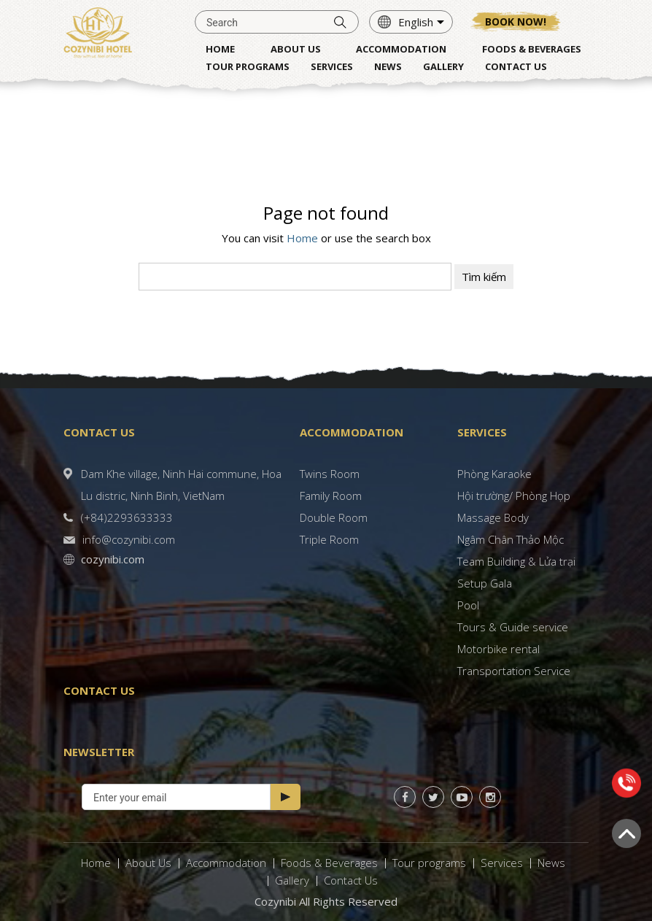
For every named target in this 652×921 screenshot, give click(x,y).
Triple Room (329, 539)
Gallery (292, 880)
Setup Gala (484, 583)
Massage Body (493, 517)
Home (302, 238)
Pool (468, 605)
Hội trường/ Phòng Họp (513, 495)
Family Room (331, 495)
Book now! (515, 21)
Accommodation (226, 862)
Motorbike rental (498, 648)
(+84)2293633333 (127, 517)
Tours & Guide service (512, 627)
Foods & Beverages (329, 862)
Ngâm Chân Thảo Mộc (510, 539)
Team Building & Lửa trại (516, 561)
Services (502, 862)
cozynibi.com (112, 559)
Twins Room (330, 473)
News (551, 862)
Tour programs (429, 862)
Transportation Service (513, 670)
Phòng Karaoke (494, 473)
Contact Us (351, 880)
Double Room (334, 517)
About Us (148, 862)
